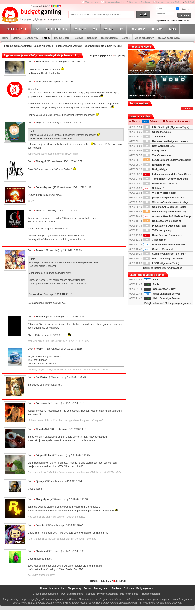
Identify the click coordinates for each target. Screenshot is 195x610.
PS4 (95, 29)
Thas (38, 81)
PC (122, 29)
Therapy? (41, 161)
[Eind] (121, 55)
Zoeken (187, 109)
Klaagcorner (154, 150)
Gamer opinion (22, 46)
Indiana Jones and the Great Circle (167, 174)
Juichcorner (154, 239)
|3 (103, 55)
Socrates (41, 525)
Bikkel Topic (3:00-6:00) (160, 183)
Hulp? (186, 21)
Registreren (161, 21)
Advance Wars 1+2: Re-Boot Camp (167, 216)
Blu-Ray (158, 29)
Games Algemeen (43, 46)
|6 (109, 55)
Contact (126, 38)
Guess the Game (157, 132)
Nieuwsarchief (57, 588)
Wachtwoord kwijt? (175, 21)
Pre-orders (138, 29)
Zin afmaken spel (157, 155)
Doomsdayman (44, 187)
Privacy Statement (107, 593)
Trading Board (61, 38)
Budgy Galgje (155, 169)
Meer (173, 29)
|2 (101, 55)
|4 (105, 55)
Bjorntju (40, 481)
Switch (109, 29)
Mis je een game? (144, 38)
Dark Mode (190, 2)
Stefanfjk (41, 316)
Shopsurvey (31, 38)
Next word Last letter (159, 146)
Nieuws (16, 38)
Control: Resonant (158, 249)
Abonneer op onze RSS (168, 2)
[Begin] (93, 55)
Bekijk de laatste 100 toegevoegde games (167, 303)
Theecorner (154, 136)
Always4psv (42, 499)
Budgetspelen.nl (151, 593)
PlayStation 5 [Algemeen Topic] (165, 225)
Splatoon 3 (153, 188)
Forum (46, 38)
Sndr (38, 210)
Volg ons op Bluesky (114, 2)
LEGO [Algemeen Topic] (161, 263)
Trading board (101, 588)
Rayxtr (39, 250)
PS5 (38, 29)
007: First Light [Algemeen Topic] (166, 127)
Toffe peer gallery (157, 230)
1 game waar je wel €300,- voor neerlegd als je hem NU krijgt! (89, 46)
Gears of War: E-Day (164, 289)
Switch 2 (80, 29)
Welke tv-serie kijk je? (160, 193)
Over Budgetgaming (72, 593)
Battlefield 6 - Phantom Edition (164, 244)
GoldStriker (42, 377)
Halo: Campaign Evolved (167, 293)
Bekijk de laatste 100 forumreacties (162, 268)
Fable (156, 279)
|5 (107, 55)
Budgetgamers (109, 38)
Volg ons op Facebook (139, 2)
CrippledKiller (43, 455)
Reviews (78, 38)
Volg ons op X (91, 2)
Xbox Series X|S (57, 29)
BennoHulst (42, 61)
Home (5, 38)
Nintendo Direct (156, 164)
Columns (92, 38)
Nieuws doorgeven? (169, 38)
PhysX (39, 122)
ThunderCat (42, 429)
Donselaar (41, 403)
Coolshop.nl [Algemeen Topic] (164, 207)
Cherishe (41, 551)
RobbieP (40, 349)
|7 (111, 55)
